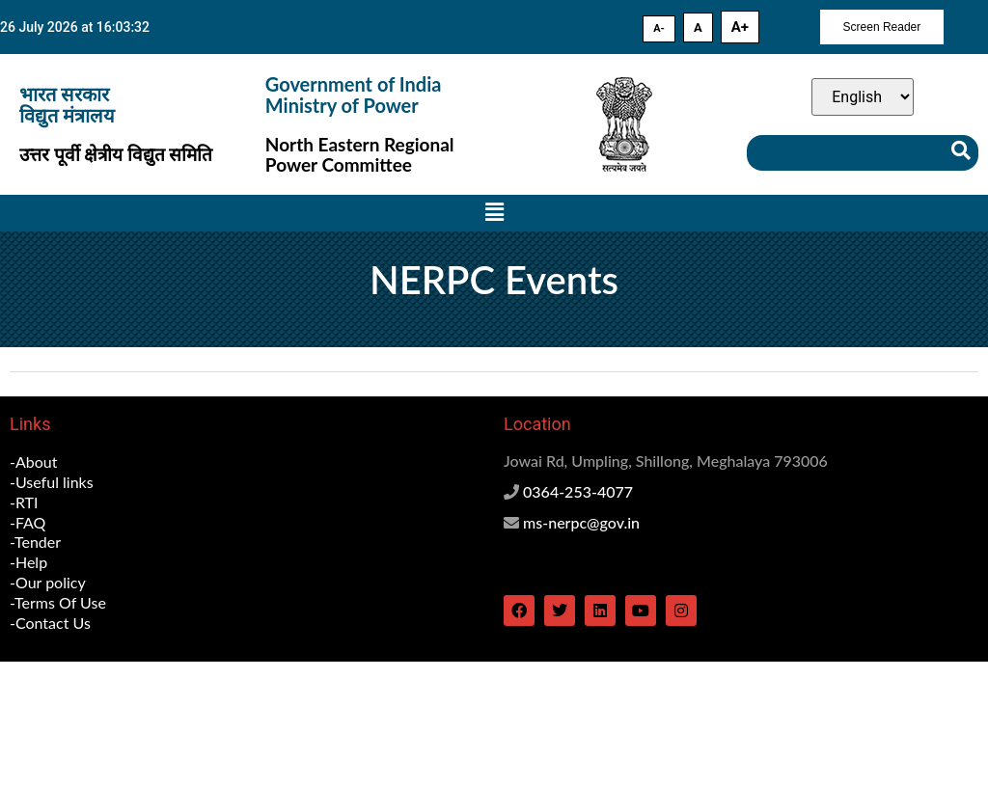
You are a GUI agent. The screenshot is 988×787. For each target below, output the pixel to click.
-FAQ (27, 522)
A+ (740, 27)
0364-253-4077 (578, 491)
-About (33, 461)
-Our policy (48, 582)
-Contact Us (50, 622)
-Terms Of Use (58, 602)
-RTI (24, 502)
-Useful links (52, 482)
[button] (494, 213)
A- (659, 28)
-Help (28, 562)
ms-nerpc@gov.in (581, 522)
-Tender (35, 541)
